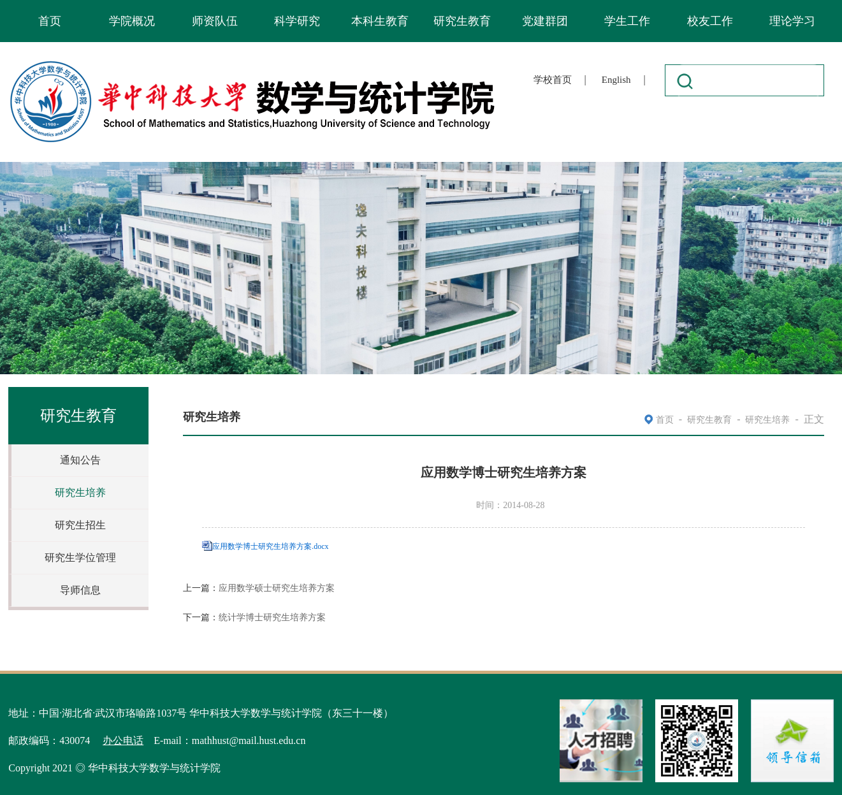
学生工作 (627, 21)
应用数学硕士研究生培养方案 (277, 588)
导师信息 (80, 590)
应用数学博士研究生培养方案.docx (270, 546)
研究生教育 (462, 21)
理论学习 (792, 21)
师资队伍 (215, 21)
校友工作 (710, 21)
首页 (49, 21)
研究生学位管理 (80, 557)
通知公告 (80, 460)
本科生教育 (380, 21)
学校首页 (553, 80)
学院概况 (132, 21)
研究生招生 (80, 525)
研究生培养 (80, 492)
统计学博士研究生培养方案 (272, 617)
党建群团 (545, 21)
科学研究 (297, 21)
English (616, 80)
